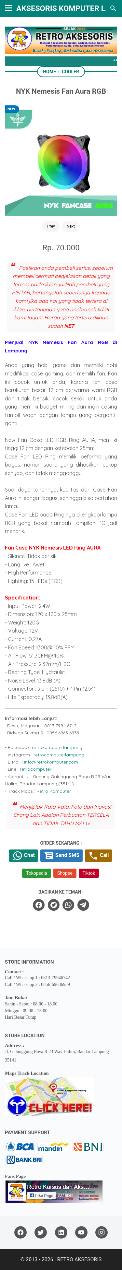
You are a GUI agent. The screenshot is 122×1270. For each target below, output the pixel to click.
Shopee (65, 873)
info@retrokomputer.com (51, 762)
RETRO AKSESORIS (79, 1259)
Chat (23, 855)
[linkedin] (61, 1232)
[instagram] (101, 1232)
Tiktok (89, 873)
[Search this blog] (113, 8)
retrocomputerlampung (59, 755)
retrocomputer (35, 769)
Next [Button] (71, 226)
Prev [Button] (51, 226)
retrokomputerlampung (57, 747)
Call (98, 855)
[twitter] (54, 905)
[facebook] (39, 905)
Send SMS (61, 855)
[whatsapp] (68, 905)
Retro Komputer (53, 791)
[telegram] (83, 905)
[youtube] (81, 1232)
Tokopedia (36, 873)
